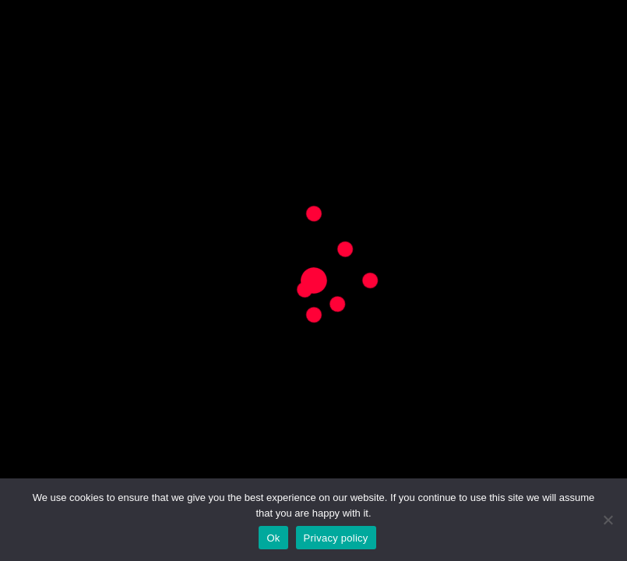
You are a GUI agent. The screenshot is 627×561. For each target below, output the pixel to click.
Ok (273, 538)
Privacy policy (336, 538)
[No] (607, 519)
